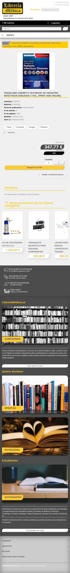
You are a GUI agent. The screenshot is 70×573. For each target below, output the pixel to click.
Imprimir (11, 132)
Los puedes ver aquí (35, 530)
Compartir (19, 127)
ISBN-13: (7, 120)
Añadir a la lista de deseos (53, 175)
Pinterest (43, 127)
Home (5, 43)
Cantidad (48, 160)
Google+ (32, 127)
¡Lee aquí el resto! (35, 366)
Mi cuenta (6, 551)
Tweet (8, 127)
